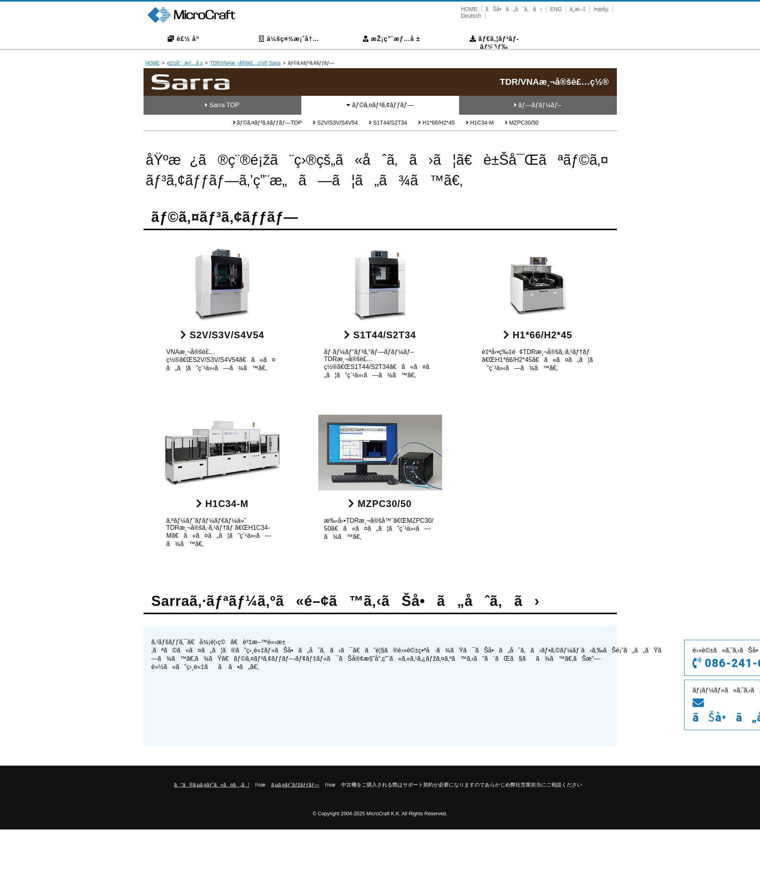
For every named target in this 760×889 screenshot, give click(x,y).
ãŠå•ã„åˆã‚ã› (513, 9)
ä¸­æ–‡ (578, 9)
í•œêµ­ (601, 9)
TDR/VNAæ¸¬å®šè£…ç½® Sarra (245, 63)
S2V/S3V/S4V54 (335, 122)
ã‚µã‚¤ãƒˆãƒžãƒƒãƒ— (295, 785)
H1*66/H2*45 (436, 122)
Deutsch (471, 16)
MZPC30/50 (522, 122)
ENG (556, 9)
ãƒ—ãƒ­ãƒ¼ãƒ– (538, 105)
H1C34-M (480, 122)
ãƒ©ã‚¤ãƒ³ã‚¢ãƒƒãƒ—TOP (267, 122)
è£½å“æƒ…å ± (185, 63)
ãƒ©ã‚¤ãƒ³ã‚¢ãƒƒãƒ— (379, 105)
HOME (469, 9)
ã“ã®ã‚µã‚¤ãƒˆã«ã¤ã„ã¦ (211, 785)
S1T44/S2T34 (388, 122)
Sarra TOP (222, 105)
